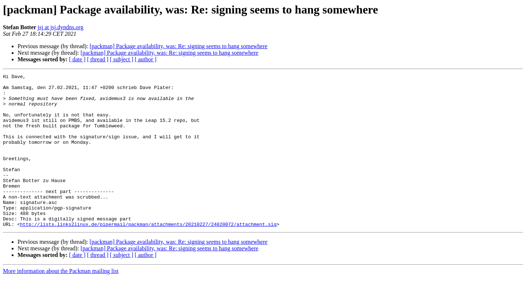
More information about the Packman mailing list (60, 302)
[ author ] (146, 59)
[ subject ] (121, 59)
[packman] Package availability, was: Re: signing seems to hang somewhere (178, 46)
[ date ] (77, 59)
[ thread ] (97, 59)
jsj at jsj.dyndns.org (60, 27)
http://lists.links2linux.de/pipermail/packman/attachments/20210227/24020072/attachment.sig (148, 254)
